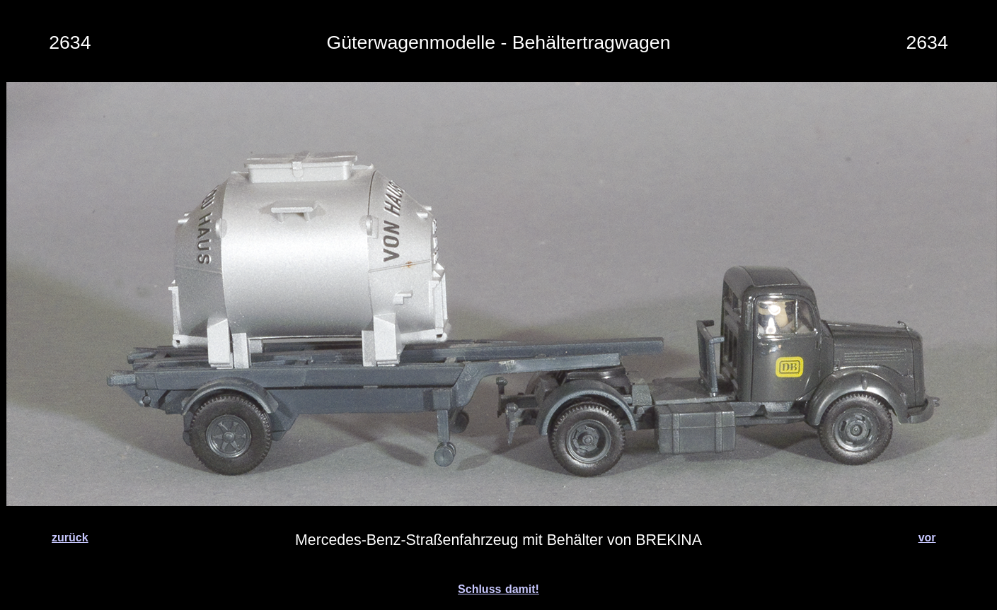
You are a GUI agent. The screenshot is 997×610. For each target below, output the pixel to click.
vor (927, 538)
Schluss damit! (498, 589)
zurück (70, 538)
